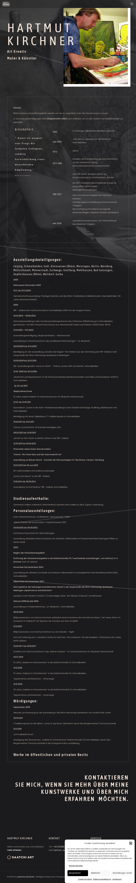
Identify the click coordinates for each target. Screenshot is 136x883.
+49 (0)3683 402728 (63, 846)
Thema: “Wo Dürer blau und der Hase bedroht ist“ (37, 454)
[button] (130, 843)
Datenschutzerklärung (102, 879)
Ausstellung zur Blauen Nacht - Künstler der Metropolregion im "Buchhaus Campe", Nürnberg (58, 459)
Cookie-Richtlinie (85, 879)
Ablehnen (95, 872)
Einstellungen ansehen (122, 872)
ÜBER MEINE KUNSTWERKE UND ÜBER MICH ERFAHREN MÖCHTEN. (85, 791)
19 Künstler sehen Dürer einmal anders (32, 449)
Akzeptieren (75, 872)
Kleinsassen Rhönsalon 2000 (27, 285)
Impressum (117, 879)
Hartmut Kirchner (25, 876)
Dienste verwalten (76, 866)
